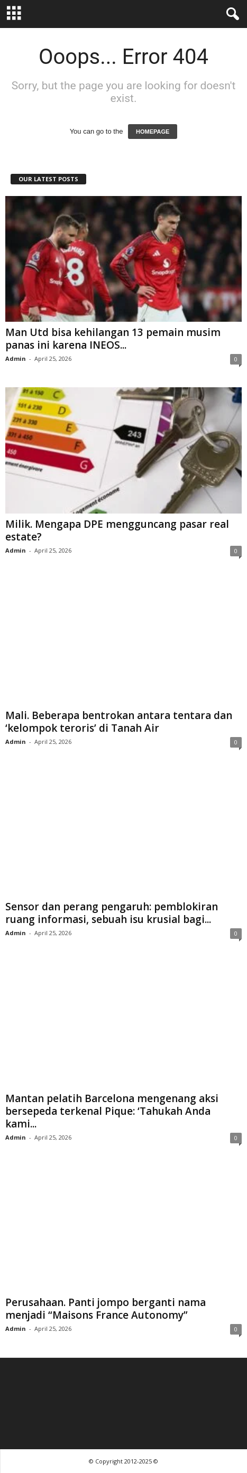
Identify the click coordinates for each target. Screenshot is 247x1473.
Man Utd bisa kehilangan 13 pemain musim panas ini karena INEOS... (113, 338)
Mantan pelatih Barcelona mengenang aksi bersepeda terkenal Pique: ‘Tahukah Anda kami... (111, 1111)
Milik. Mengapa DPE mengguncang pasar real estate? (117, 530)
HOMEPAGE (152, 131)
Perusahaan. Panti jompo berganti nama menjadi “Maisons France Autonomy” (105, 1308)
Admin (15, 358)
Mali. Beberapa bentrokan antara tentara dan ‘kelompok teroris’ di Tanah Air (118, 721)
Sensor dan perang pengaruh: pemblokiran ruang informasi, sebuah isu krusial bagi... (111, 913)
